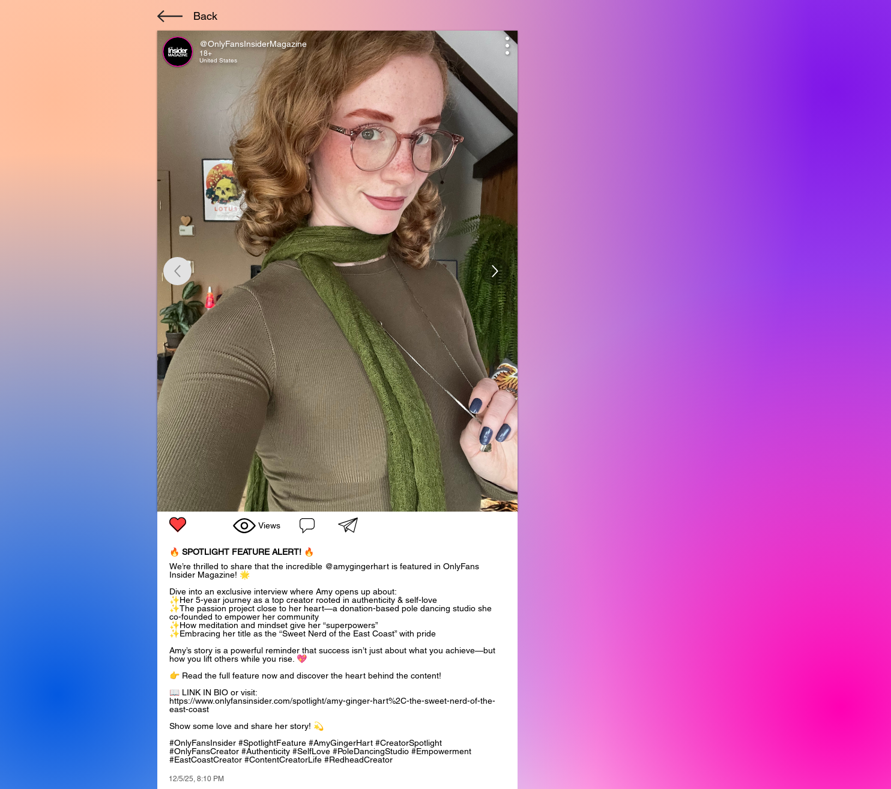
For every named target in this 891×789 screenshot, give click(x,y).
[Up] (495, 271)
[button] (348, 525)
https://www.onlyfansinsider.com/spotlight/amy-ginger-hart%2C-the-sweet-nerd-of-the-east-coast (332, 705)
